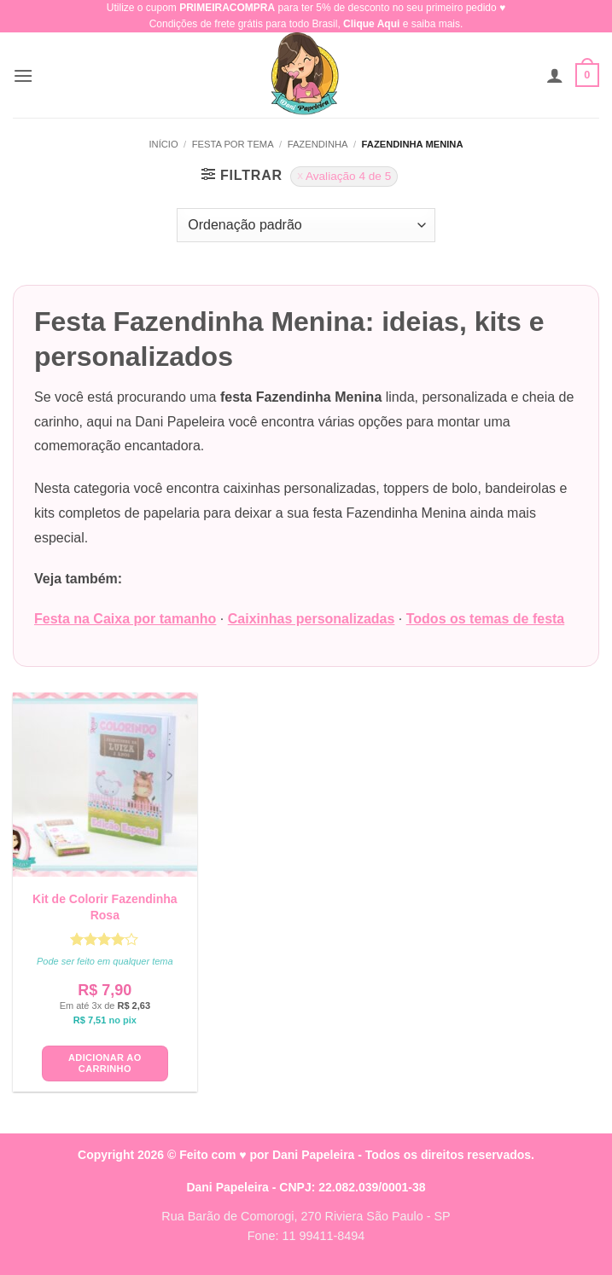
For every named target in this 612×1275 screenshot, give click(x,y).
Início (163, 144)
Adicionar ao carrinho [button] (104, 1063)
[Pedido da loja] (305, 225)
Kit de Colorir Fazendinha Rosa (105, 906)
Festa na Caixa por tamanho (125, 618)
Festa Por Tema (233, 144)
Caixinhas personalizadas (311, 618)
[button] (23, 75)
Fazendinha (318, 144)
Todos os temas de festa (485, 618)
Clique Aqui (371, 24)
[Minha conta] (554, 75)
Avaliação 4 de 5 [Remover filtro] (348, 176)
